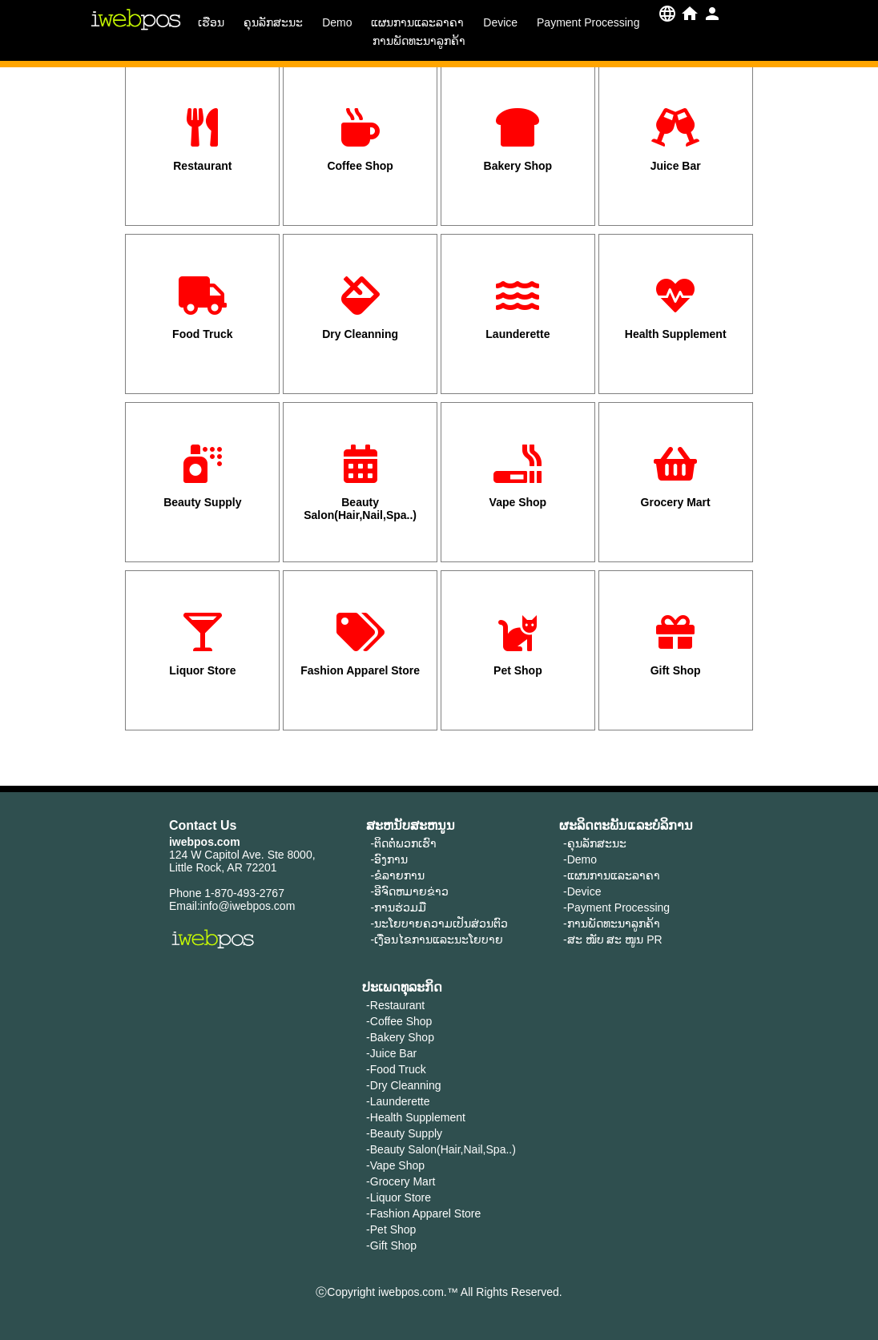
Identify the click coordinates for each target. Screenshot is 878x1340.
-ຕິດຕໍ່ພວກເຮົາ (403, 843)
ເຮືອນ (211, 22)
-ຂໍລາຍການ (397, 875)
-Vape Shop (395, 1165)
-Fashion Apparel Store (423, 1213)
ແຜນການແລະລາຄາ (417, 22)
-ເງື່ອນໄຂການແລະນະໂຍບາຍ (436, 939)
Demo (337, 22)
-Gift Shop (391, 1245)
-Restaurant (395, 1005)
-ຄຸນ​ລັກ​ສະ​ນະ (594, 843)
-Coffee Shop (399, 1021)
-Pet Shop (391, 1229)
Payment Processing (588, 22)
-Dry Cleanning (403, 1085)
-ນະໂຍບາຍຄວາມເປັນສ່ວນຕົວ (439, 923)
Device (500, 22)
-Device (582, 891)
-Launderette (397, 1101)
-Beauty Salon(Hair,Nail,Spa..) (441, 1149)
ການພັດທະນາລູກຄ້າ (419, 40)
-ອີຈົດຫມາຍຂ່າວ (409, 891)
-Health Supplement (415, 1117)
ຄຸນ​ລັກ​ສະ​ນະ (273, 22)
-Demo (580, 859)
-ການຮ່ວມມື (398, 907)
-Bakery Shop (400, 1037)
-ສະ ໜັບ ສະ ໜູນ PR (613, 939)
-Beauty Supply (404, 1133)
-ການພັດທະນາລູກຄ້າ (611, 923)
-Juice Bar (391, 1053)
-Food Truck (396, 1069)
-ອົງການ (389, 859)
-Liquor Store (398, 1197)
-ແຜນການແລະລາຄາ (611, 875)
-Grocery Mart (400, 1181)
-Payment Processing (616, 907)
